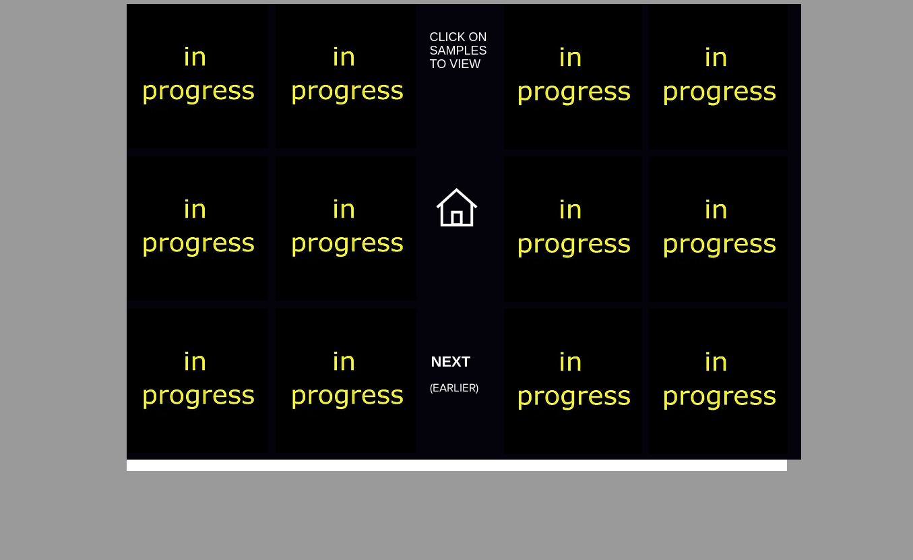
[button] (197, 76)
